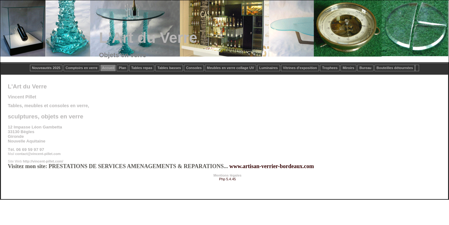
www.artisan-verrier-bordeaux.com (271, 166)
